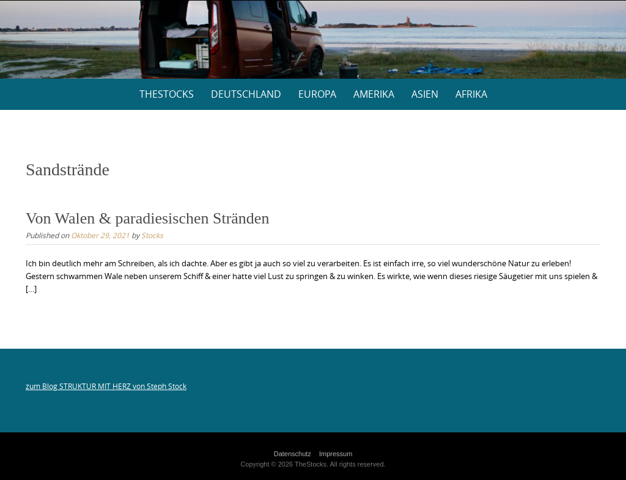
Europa (317, 94)
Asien (424, 94)
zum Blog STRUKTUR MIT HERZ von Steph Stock (106, 386)
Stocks (152, 235)
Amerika (373, 94)
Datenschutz (292, 453)
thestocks (166, 94)
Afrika (471, 94)
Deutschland (246, 94)
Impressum (335, 453)
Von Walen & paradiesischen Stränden (147, 218)
